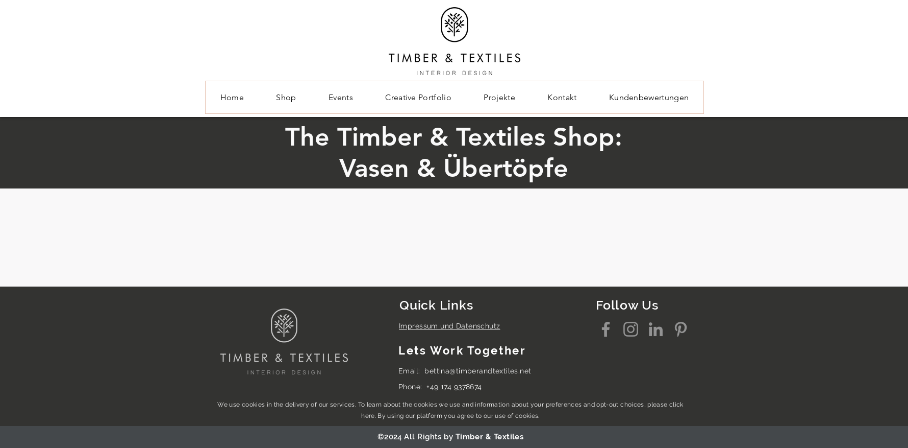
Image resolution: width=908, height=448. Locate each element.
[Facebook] (606, 329)
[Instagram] (631, 329)
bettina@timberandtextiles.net (477, 371)
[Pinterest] (681, 329)
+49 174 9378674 (454, 387)
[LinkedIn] (656, 329)
